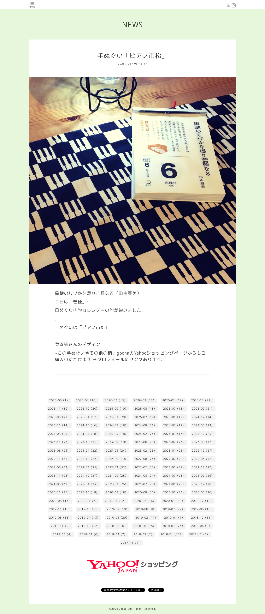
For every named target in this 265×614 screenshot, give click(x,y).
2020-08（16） (145, 492)
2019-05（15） (60, 517)
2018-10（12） (89, 526)
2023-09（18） (117, 442)
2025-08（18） (145, 408)
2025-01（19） (174, 417)
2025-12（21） (202, 400)
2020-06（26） (203, 492)
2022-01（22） (174, 467)
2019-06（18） (202, 509)
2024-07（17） (174, 425)
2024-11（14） (59, 425)
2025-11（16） (59, 408)
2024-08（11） (145, 425)
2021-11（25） (59, 475)
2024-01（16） (174, 434)
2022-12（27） (203, 450)
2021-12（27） (203, 467)
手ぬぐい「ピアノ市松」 (132, 55)
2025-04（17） (88, 417)
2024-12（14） (203, 417)
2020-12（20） (203, 484)
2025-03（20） (117, 417)
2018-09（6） (117, 526)
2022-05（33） (59, 467)
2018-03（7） (117, 534)
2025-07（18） (174, 408)
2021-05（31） (59, 484)
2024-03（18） (117, 434)
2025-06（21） (203, 408)
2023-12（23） (203, 434)
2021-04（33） (88, 484)
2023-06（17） (203, 442)
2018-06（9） (201, 526)
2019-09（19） (118, 509)
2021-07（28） (174, 475)
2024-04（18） (88, 434)
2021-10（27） (88, 475)
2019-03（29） (118, 517)
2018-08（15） (145, 526)
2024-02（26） (145, 434)
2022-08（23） (145, 459)
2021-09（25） (117, 475)
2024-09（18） (117, 425)
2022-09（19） (117, 459)
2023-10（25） (88, 442)
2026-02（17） (145, 400)
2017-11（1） (131, 542)
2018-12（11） (202, 517)
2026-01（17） (173, 400)
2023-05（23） (59, 450)
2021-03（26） (117, 484)
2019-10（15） (89, 509)
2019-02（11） (146, 517)
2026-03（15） (116, 400)
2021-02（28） (145, 484)
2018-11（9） (61, 526)
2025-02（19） (145, 417)
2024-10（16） (88, 425)
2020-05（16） (60, 501)
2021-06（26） (203, 475)
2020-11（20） (59, 492)
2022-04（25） (88, 467)
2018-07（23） (173, 526)
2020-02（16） (145, 501)
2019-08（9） (145, 509)
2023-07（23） (174, 442)
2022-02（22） (145, 467)
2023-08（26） (145, 442)
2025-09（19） (117, 408)
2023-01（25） (174, 450)
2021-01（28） (174, 484)
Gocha (123, 608)
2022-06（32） (203, 459)
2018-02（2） (144, 534)
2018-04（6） (90, 534)
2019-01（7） (174, 517)
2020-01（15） (173, 501)
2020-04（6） (88, 501)
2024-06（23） (203, 425)
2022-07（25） (174, 459)
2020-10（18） (88, 492)
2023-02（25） (145, 450)
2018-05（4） (63, 534)
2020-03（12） (116, 501)
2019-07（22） (173, 509)
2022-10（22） (88, 459)
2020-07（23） (174, 492)
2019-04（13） (89, 517)
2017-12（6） (199, 534)
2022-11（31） (59, 459)
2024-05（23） (59, 434)
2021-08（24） (145, 475)
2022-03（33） (117, 467)
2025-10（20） (88, 408)
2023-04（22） (88, 450)
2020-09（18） (117, 492)
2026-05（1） (59, 400)
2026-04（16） (87, 400)
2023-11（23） (59, 442)
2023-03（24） (117, 450)
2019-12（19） (202, 501)
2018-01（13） (171, 534)
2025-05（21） (59, 417)
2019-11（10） (60, 509)
